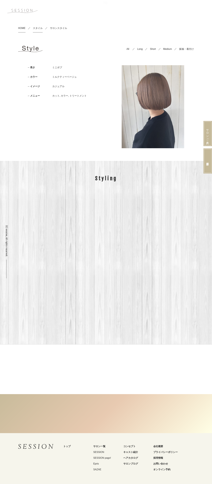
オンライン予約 (161, 469)
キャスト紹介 (130, 452)
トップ (67, 446)
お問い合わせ (160, 463)
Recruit (167, 10)
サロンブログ (130, 463)
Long (140, 49)
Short (153, 49)
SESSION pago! (102, 458)
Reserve (197, 10)
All (128, 49)
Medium (167, 49)
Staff (143, 11)
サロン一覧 (99, 446)
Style (154, 11)
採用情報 (158, 458)
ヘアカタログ (130, 458)
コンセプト (129, 446)
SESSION (98, 452)
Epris (96, 463)
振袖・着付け (186, 49)
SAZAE (97, 469)
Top (105, 11)
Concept (117, 11)
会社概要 (158, 446)
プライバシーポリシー (165, 452)
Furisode (182, 11)
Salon (131, 11)
